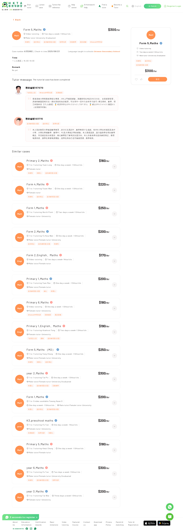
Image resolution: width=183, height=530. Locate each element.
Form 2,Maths (36, 231)
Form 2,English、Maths (42, 255)
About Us (15, 523)
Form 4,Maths (36, 184)
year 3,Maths (35, 491)
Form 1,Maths (35, 207)
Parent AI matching (120, 523)
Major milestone (54, 523)
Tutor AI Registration (133, 523)
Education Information (26, 523)
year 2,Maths (35, 373)
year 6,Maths (35, 467)
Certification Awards (40, 523)
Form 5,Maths (33, 29)
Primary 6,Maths (38, 302)
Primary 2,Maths (38, 160)
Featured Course (76, 523)
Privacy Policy (109, 523)
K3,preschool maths (40, 420)
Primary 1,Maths (37, 278)
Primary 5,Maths (38, 444)
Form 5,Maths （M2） (41, 349)
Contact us (86, 523)
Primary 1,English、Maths (44, 326)
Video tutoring (65, 523)
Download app (98, 523)
